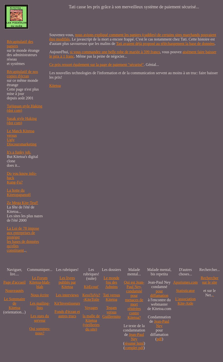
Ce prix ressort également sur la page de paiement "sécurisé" (96, 64)
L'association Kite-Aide (185, 301)
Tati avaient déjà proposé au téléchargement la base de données (165, 43)
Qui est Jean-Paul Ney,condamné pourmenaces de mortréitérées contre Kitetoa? (134, 300)
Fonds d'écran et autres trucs (67, 314)
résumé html (134, 343)
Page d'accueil (14, 282)
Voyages (91, 308)
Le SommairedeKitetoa (14, 303)
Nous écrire (40, 295)
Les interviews (67, 295)
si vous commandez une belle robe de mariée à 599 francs (115, 52)
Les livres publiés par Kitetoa (67, 282)
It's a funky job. (19, 152)
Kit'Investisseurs (67, 303)
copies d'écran (18, 76)
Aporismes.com (185, 282)
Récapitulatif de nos (22, 72)
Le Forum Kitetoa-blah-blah (39, 282)
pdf (159, 339)
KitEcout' (91, 287)
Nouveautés (14, 291)
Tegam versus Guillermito (111, 312)
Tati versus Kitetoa (111, 297)
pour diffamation (159, 293)
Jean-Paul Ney (136, 336)
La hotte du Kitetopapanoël (19, 192)
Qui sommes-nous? (39, 331)
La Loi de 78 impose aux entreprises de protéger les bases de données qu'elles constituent (23, 239)
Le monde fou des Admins (111, 282)
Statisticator (185, 291)
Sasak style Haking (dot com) (22, 120)
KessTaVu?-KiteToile (91, 297)
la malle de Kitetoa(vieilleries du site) (91, 322)
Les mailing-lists (39, 305)
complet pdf (134, 348)
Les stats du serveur (39, 318)
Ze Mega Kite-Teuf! (22, 203)
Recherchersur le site (209, 280)
